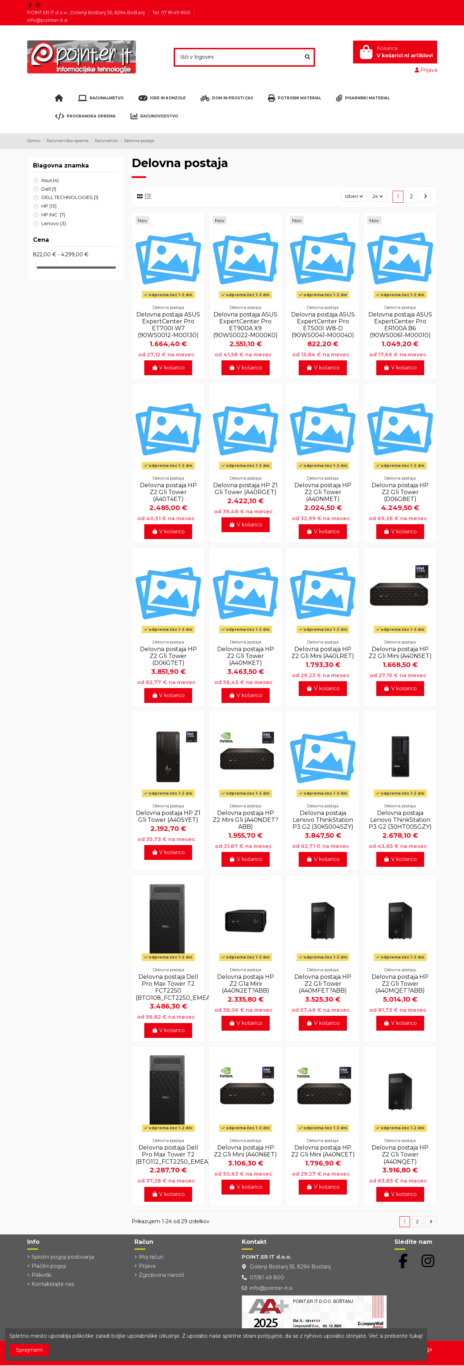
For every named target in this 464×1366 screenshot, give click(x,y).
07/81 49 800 (267, 1278)
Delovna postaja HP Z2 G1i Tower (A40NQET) (400, 1154)
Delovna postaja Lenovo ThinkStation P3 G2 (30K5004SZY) (323, 820)
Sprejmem (29, 1350)
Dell (48, 189)
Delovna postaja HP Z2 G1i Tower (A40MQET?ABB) (400, 983)
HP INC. (53, 215)
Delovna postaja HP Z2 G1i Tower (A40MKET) (245, 656)
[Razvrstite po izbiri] (350, 196)
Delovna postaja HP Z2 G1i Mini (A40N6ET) (245, 1151)
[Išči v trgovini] (307, 57)
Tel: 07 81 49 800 (171, 12)
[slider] (35, 267)
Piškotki (41, 1275)
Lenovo (53, 223)
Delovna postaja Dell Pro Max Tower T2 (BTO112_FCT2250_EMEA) (173, 1154)
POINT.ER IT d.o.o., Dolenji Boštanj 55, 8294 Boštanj (86, 12)
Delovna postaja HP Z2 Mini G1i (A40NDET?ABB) (245, 820)
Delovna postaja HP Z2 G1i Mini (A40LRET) (322, 652)
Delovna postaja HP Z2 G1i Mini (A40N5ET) (400, 652)
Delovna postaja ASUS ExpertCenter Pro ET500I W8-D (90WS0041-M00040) (323, 325)
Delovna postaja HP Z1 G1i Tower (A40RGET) (245, 489)
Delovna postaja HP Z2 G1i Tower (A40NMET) (322, 492)
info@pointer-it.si (47, 20)
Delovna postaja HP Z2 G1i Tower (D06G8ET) (400, 492)
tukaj (415, 1336)
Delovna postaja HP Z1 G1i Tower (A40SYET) (168, 816)
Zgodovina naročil (161, 1275)
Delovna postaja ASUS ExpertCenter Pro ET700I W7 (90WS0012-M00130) (168, 325)
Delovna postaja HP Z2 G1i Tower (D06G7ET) (168, 656)
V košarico (168, 367)
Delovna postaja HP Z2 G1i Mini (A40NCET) (323, 1151)
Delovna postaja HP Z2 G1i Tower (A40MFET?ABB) (322, 983)
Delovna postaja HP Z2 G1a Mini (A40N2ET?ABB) (245, 983)
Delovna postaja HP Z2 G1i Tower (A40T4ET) (168, 492)
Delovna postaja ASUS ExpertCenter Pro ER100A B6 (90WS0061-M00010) (400, 325)
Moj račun (151, 1257)
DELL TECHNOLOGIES (69, 197)
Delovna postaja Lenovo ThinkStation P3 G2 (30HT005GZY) (400, 820)
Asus (50, 180)
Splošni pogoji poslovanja (63, 1257)
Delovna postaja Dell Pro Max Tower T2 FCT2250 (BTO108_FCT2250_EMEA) (174, 987)
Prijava (147, 1266)
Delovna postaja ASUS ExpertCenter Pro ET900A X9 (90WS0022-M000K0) (245, 325)
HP (49, 206)
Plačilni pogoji (49, 1266)
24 (377, 196)
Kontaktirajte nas (53, 1285)
